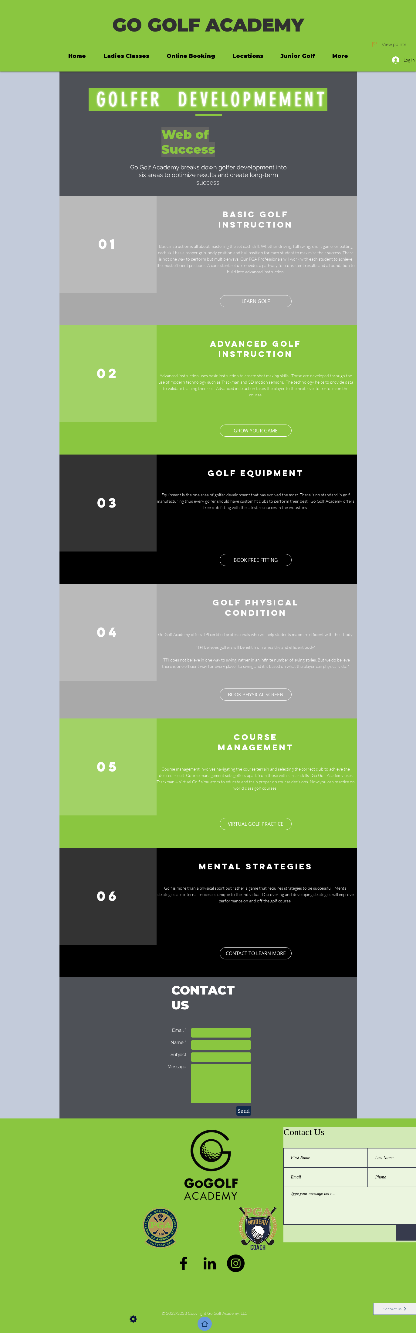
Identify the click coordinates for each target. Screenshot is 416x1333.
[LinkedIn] (209, 1263)
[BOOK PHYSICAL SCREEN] (256, 694)
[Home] (205, 1324)
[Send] (243, 1111)
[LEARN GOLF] (256, 301)
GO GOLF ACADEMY (208, 25)
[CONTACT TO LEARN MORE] (256, 953)
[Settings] (133, 1319)
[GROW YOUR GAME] (256, 431)
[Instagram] (236, 1263)
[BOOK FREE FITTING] (256, 560)
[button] (256, 824)
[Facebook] (183, 1263)
